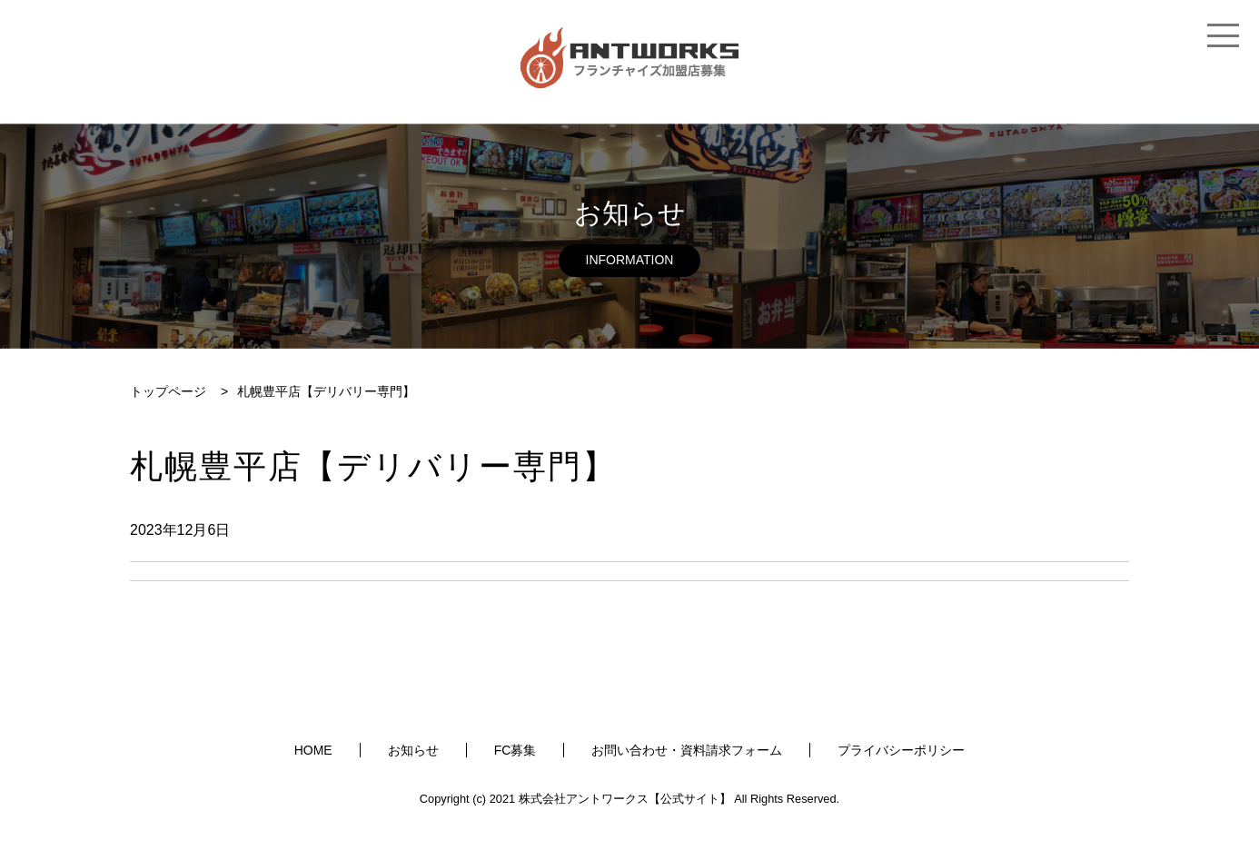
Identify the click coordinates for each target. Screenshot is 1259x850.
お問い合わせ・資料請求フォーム (686, 750)
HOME (313, 750)
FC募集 (515, 750)
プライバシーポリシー (901, 750)
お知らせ (413, 750)
